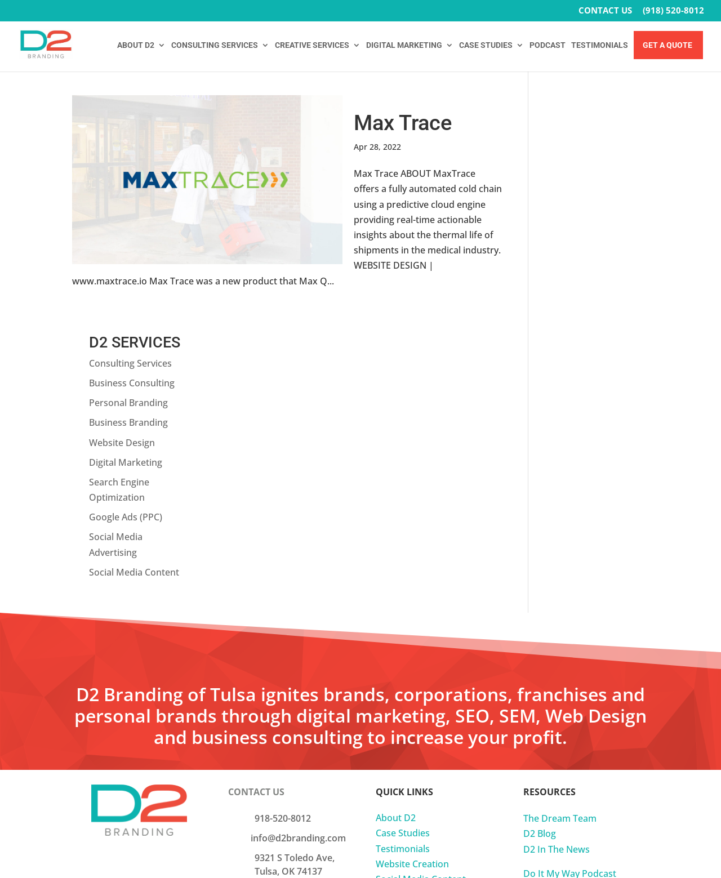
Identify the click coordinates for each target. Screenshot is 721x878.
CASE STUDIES (486, 45)
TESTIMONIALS (599, 45)
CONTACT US (605, 11)
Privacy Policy (552, 673)
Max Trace (403, 122)
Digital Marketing (581, 222)
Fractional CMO (409, 685)
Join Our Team (285, 670)
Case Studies (403, 593)
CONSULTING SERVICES (214, 45)
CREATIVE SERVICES (312, 45)
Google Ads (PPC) (581, 277)
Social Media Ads (411, 654)
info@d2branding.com (298, 598)
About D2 (396, 578)
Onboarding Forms (563, 689)
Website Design (578, 203)
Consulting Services (586, 123)
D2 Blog (539, 594)
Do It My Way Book (563, 649)
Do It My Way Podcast (569, 633)
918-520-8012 (283, 578)
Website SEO (403, 670)
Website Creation (412, 624)
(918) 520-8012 (673, 11)
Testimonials (403, 609)
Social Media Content (590, 332)
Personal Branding (584, 163)
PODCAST (547, 45)
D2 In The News (556, 609)
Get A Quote (667, 45)
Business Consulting (588, 143)
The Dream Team (560, 578)
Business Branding (584, 183)
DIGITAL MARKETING (404, 45)
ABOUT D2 (135, 45)
